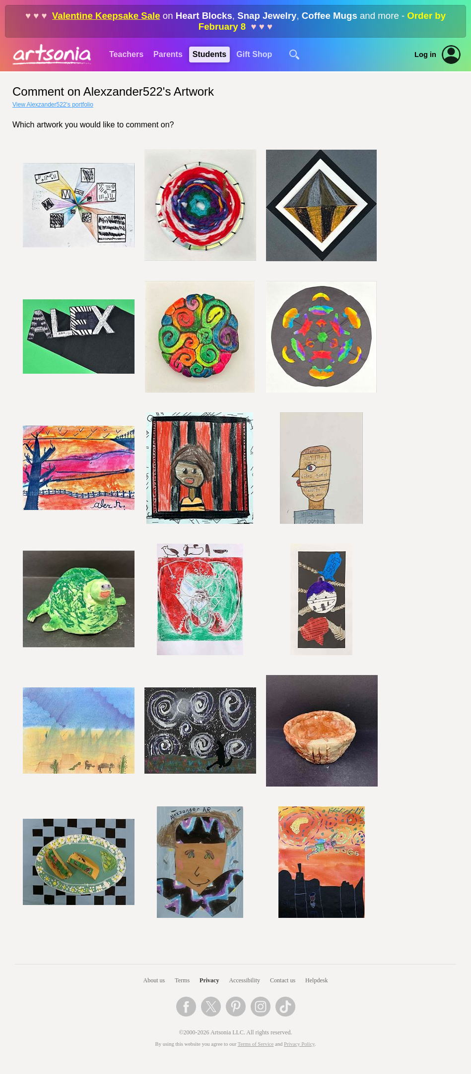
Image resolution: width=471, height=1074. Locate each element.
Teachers (126, 54)
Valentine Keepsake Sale (106, 15)
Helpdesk (316, 980)
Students (209, 54)
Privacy (209, 980)
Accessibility (244, 980)
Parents (168, 54)
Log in (425, 54)
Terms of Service (256, 1044)
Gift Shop (254, 54)
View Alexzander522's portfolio (52, 104)
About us (154, 980)
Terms (182, 980)
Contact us (282, 980)
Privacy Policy (299, 1044)
